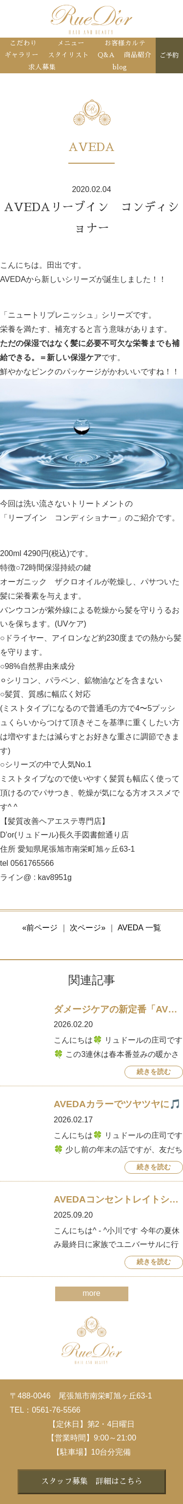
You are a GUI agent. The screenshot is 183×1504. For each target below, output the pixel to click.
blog (120, 67)
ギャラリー (21, 55)
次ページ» (87, 928)
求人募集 (42, 67)
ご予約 (169, 55)
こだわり (23, 43)
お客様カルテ (124, 43)
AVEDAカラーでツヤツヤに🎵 (117, 1104)
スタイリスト (68, 55)
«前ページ (40, 928)
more (91, 1293)
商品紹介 (137, 55)
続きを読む (154, 1071)
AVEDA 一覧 (139, 928)
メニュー (70, 43)
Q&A (106, 55)
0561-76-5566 (56, 1410)
